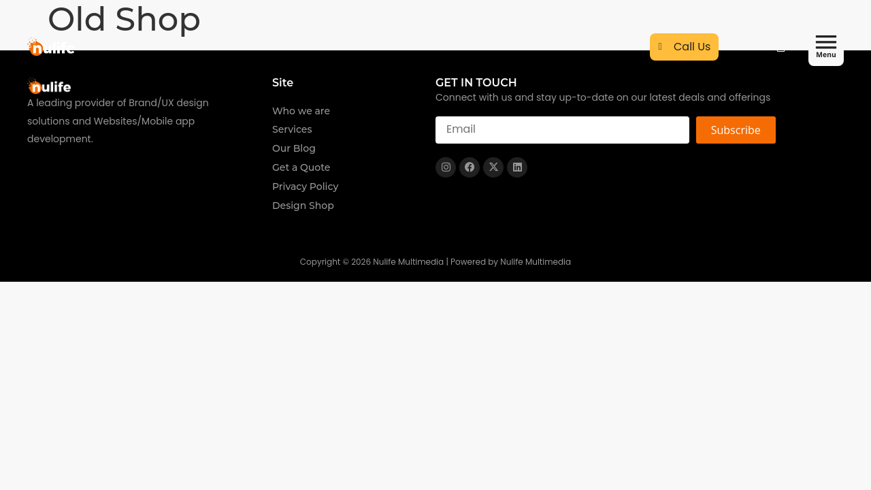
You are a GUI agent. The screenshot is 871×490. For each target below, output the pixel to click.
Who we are (301, 111)
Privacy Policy (305, 186)
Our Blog (294, 148)
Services (292, 129)
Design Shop (303, 205)
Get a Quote (301, 167)
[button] (826, 48)
